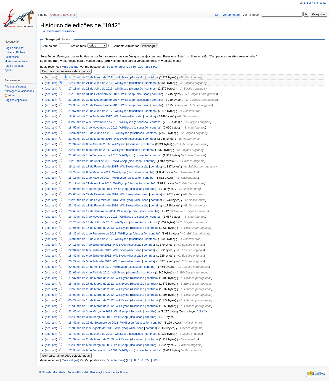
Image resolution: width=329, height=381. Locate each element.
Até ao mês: (79, 46)
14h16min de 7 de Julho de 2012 (89, 244)
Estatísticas (12, 57)
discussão (137, 77)
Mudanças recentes (17, 61)
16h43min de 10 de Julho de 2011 (90, 333)
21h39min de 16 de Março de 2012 (91, 306)
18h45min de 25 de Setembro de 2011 (93, 322)
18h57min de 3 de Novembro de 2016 (92, 127)
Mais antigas (70, 66)
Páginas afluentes (15, 86)
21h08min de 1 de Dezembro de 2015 (92, 155)
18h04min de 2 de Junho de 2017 (90, 116)
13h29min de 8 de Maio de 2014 (89, 172)
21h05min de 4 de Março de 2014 (90, 188)
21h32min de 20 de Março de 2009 (91, 339)
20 (128, 66)
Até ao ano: (50, 46)
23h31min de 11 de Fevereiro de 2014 (93, 205)
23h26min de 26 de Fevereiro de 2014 (93, 200)
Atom (11, 95)
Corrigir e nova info (62, 14)
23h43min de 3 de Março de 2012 (90, 317)
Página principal (14, 48)
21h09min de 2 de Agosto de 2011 (90, 328)
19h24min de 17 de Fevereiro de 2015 (93, 166)
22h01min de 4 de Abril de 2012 (89, 272)
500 (155, 66)
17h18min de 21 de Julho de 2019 (90, 88)
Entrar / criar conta (315, 2)
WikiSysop (122, 77)
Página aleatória (14, 65)
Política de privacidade (52, 372)
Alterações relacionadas (19, 91)
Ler (217, 14)
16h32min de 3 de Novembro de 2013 (92, 216)
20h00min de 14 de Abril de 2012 (89, 266)
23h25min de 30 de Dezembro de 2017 (93, 99)
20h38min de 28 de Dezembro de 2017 (93, 105)
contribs (151, 77)
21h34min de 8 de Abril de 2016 (89, 144)
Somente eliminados (126, 46)
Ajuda (8, 70)
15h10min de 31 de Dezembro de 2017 (93, 94)
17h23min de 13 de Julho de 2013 (90, 222)
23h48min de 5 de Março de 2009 (90, 345)
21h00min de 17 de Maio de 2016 (90, 138)
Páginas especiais (16, 100)
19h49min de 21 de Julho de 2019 (90, 83)
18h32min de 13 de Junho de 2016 (91, 133)
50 (134, 66)
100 (140, 66)
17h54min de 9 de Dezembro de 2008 (92, 350)
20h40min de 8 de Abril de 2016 (89, 150)
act (48, 83)
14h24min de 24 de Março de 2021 (91, 77)
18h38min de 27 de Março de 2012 (91, 283)
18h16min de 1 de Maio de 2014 (89, 177)
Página (42, 14)
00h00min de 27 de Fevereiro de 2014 (93, 194)
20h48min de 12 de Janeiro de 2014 (91, 211)
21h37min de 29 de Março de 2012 (91, 278)
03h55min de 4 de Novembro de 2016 (92, 122)
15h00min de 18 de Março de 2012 (91, 294)
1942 (201, 311)
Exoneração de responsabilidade (108, 372)
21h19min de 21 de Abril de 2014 (89, 183)
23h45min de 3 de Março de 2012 (90, 311)
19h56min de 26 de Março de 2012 (91, 289)
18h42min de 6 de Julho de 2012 (89, 255)
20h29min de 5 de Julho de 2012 (89, 261)
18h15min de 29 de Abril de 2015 (89, 161)
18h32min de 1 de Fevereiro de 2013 (92, 233)
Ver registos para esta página (59, 31)
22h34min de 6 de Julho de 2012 (89, 250)
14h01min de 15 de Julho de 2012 (90, 239)
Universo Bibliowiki (16, 52)
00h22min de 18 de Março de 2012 (91, 300)
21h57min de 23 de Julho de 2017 (90, 111)
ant (54, 77)
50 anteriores (115, 66)
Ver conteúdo (231, 14)
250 (148, 66)
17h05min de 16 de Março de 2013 (91, 227)
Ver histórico (251, 14)
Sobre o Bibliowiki (78, 372)
